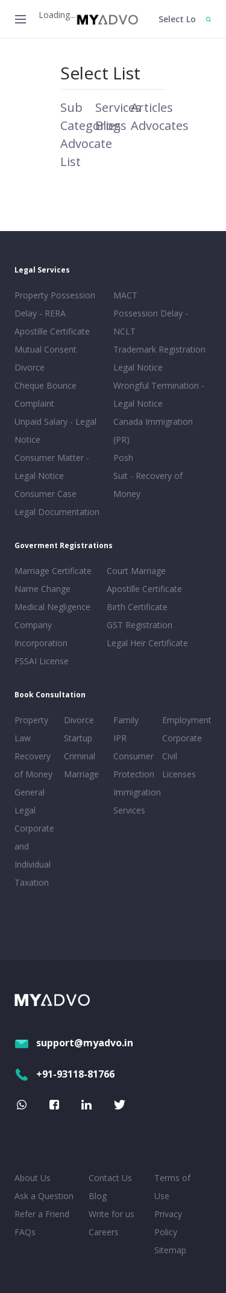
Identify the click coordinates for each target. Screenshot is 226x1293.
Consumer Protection (133, 765)
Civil (169, 756)
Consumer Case (45, 493)
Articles (152, 107)
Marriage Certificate (53, 570)
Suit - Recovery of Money (148, 484)
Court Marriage (136, 570)
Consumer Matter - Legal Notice (51, 466)
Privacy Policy (168, 1223)
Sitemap (170, 1250)
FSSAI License (41, 661)
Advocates (160, 125)
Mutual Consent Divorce (45, 358)
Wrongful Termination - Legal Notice (158, 394)
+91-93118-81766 (64, 1074)
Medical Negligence (52, 607)
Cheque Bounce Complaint (45, 394)
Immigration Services (135, 801)
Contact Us (110, 1177)
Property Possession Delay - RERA (54, 304)
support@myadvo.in (73, 1042)
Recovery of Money (33, 765)
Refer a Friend (41, 1214)
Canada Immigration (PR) (153, 430)
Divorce (79, 720)
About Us (32, 1177)
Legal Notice (138, 367)
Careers (104, 1232)
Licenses (179, 774)
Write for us (111, 1214)
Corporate (182, 738)
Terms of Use (172, 1187)
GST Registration (139, 625)
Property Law (31, 729)
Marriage (81, 774)
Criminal (79, 756)
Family (126, 720)
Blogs (111, 125)
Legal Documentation (56, 511)
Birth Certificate (137, 607)
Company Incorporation (40, 634)
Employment (184, 720)
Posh (123, 457)
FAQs (25, 1232)
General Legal (29, 801)
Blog (98, 1196)
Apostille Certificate (52, 331)
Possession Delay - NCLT (150, 322)
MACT (125, 295)
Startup (78, 738)
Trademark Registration (159, 349)
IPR (120, 738)
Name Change (42, 588)
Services (118, 107)
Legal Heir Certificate (147, 643)
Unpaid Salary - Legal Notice (55, 430)
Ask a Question (44, 1196)
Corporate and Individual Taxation (34, 855)
